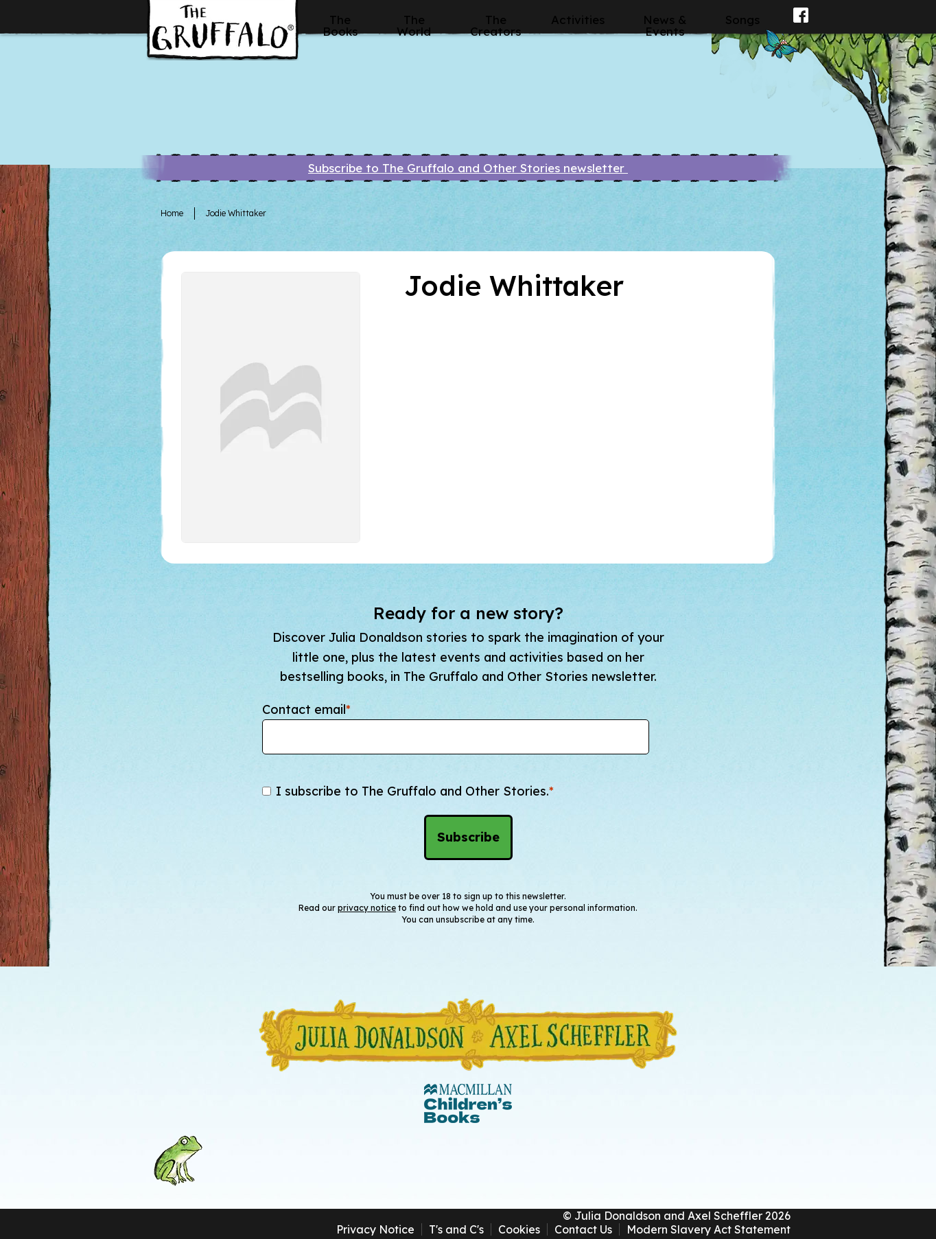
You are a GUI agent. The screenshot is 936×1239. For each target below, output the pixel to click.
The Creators (495, 25)
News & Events (665, 25)
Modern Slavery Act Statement (709, 1229)
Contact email (306, 709)
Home (172, 213)
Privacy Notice (375, 1229)
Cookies (519, 1229)
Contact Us (583, 1229)
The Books (340, 25)
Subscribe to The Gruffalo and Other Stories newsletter (468, 168)
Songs (742, 19)
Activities (578, 19)
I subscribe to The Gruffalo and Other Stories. (415, 791)
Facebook (801, 24)
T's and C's (456, 1229)
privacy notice (367, 908)
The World (414, 25)
